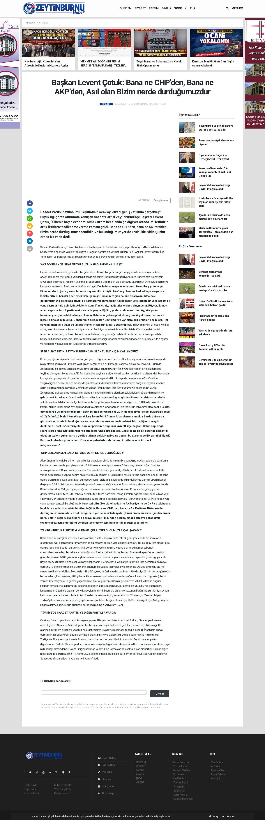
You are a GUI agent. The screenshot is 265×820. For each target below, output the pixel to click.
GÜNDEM (126, 8)
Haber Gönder (62, 793)
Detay (213, 816)
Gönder (160, 693)
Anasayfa (31, 22)
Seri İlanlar (179, 790)
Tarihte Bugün (181, 782)
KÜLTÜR (190, 8)
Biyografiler (217, 770)
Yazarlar (105, 772)
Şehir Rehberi (180, 794)
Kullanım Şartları (63, 785)
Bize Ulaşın (106, 793)
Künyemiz (106, 786)
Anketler (216, 766)
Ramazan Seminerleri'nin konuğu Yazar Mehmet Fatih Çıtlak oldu (215, 172)
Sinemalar (179, 786)
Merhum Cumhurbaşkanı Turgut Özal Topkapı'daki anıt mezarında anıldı (216, 232)
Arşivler (105, 779)
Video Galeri (107, 765)
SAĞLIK (166, 8)
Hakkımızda (30, 785)
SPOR (178, 8)
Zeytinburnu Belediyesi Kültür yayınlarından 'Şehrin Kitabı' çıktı (216, 202)
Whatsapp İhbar (63, 789)
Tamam (228, 816)
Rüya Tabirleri (218, 774)
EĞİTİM (154, 8)
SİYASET (140, 8)
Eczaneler (179, 774)
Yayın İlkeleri (31, 789)
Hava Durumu (181, 762)
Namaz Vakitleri (182, 770)
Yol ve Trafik (180, 766)
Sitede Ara (217, 762)
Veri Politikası (31, 793)
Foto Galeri (107, 758)
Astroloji (215, 778)
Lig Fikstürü (179, 778)
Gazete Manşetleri (183, 798)
